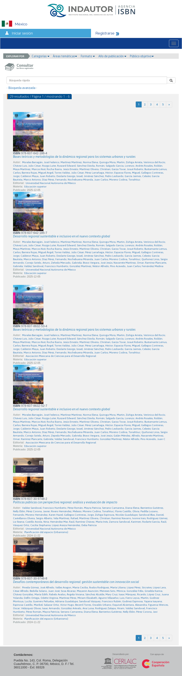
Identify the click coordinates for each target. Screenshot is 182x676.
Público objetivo (142, 56)
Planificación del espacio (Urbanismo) (46, 532)
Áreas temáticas (65, 56)
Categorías (41, 56)
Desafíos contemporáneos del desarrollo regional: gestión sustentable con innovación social (76, 582)
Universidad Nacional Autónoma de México (51, 183)
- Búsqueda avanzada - (22, 88)
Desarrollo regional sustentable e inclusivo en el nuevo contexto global (61, 236)
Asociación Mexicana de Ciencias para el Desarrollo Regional (61, 356)
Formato (88, 56)
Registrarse (104, 33)
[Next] (169, 104)
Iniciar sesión (22, 33)
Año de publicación (112, 56)
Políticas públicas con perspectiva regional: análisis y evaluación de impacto (65, 502)
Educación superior (35, 186)
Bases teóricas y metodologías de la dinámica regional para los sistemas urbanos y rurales (74, 156)
